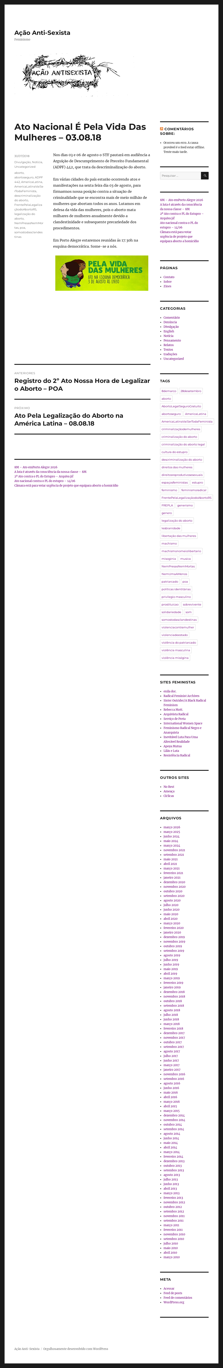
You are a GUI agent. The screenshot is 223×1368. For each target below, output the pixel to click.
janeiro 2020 (172, 932)
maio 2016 (171, 1092)
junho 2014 (171, 1138)
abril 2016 (170, 1097)
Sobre (168, 282)
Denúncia (170, 322)
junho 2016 (171, 1088)
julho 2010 (171, 1243)
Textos (168, 350)
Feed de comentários (178, 1298)
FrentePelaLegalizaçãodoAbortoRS (186, 497)
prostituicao (170, 604)
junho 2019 (171, 964)
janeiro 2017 (172, 1070)
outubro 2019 (173, 946)
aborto (19, 172)
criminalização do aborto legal (183, 444)
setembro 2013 (174, 1170)
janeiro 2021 (172, 877)
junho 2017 (171, 1060)
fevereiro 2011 (173, 1230)
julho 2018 (171, 1015)
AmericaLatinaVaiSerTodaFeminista (187, 421)
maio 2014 (171, 1143)
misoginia (169, 558)
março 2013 (171, 1193)
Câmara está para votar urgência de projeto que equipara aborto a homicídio (66, 485)
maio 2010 (171, 1248)
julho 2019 (171, 960)
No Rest (169, 787)
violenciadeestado (175, 635)
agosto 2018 (172, 1010)
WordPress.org (174, 1302)
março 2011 (171, 1225)
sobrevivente (192, 604)
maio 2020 (171, 914)
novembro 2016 (174, 1074)
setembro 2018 (174, 1006)
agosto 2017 (172, 1051)
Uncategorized (24, 166)
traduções (170, 354)
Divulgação (22, 162)
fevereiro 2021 (173, 873)
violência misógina (175, 657)
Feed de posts (173, 1293)
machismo (169, 543)
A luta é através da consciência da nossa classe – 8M (50, 472)
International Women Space (183, 723)
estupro (197, 482)
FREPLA (167, 505)
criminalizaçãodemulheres (181, 429)
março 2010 (172, 1257)
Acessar (169, 1288)
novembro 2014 (174, 1120)
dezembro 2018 (174, 992)
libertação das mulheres (179, 536)
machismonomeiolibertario (181, 551)
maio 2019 (171, 969)
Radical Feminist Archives (181, 696)
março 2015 (172, 1111)
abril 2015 (170, 1106)
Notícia (37, 162)
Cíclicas (169, 796)
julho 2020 (171, 905)
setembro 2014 (174, 1129)
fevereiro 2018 (173, 1028)
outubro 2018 (173, 1001)
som (189, 612)
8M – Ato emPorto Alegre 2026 (35, 467)
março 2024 (172, 845)
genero (167, 513)
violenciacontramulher (178, 627)
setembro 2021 (174, 855)
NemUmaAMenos (174, 574)
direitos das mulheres (177, 467)
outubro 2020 (173, 891)
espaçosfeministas (175, 482)
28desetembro (191, 391)
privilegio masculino (176, 597)
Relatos (169, 345)
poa (22, 227)
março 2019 (172, 978)
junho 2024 (171, 836)
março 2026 (172, 827)
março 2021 (172, 868)
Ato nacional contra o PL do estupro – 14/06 (44, 481)
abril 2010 (170, 1253)
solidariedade (171, 612)
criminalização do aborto (179, 436)
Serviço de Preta (175, 719)
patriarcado (170, 581)
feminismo (169, 490)
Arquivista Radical (176, 714)
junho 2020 (171, 909)
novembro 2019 (174, 942)
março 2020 (172, 923)
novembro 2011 (174, 1216)
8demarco (169, 391)
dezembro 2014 (174, 1115)
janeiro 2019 (172, 987)
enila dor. (170, 691)
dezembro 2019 (174, 937)
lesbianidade (171, 528)
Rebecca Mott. (173, 710)
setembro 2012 (174, 1211)
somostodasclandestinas (179, 619)
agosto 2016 (172, 1083)
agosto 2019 (172, 955)
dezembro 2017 (174, 1033)
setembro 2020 (174, 896)
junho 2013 (171, 1184)
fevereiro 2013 (173, 1198)
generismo (185, 505)
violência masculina (176, 650)
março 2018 (172, 1024)
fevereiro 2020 (174, 928)
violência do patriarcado (179, 642)
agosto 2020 (172, 900)
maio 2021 (171, 859)
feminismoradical (193, 490)
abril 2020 (170, 919)
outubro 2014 (173, 1124)
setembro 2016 (174, 1079)
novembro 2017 (174, 1038)
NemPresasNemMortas (178, 566)
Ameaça (169, 791)
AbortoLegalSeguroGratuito (181, 406)
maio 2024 (171, 841)
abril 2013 (170, 1188)
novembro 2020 (175, 887)
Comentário (172, 318)
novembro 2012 (174, 1202)
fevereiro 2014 (173, 1156)
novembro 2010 (174, 1234)
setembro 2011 (174, 1221)
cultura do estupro (175, 452)
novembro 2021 (174, 850)
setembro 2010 (174, 1239)
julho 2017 (171, 1056)
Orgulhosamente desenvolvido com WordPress (75, 1349)
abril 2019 (170, 974)
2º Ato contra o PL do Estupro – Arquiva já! (44, 476)
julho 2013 (171, 1179)
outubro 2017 (173, 1042)
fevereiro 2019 (173, 983)
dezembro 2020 (174, 882)
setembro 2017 (174, 1047)
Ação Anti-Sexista (42, 32)
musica (185, 558)
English (169, 331)
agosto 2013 (172, 1175)
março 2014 (172, 1152)
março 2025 (172, 832)
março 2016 (172, 1102)
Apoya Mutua (173, 746)
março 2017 (172, 1065)
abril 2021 (170, 864)
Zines (167, 286)
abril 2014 (170, 1147)
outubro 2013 (173, 1166)
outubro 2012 (173, 1207)
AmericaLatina (31, 182)
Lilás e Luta (171, 751)
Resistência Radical (177, 755)
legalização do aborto (177, 520)
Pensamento (172, 340)
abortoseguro (24, 177)
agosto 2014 (172, 1134)
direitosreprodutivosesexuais (182, 475)
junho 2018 (171, 1019)
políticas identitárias (176, 589)
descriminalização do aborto (182, 459)
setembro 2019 (174, 951)
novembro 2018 (174, 996)
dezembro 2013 (174, 1161)
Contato (169, 277)
